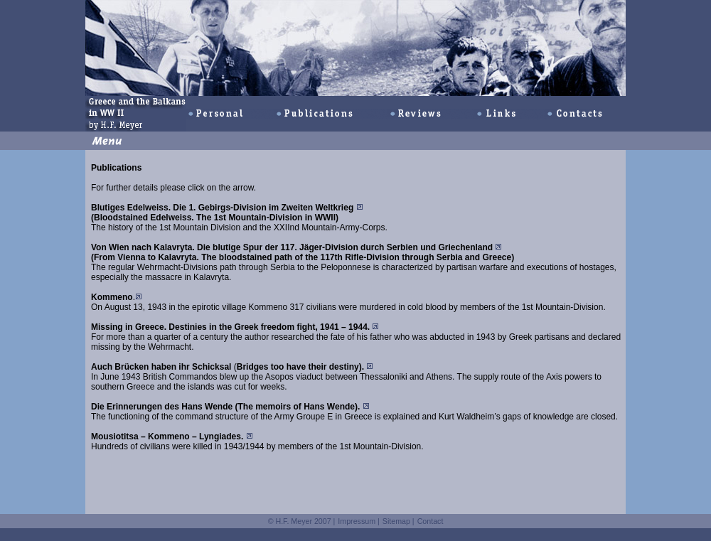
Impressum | (358, 521)
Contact (430, 521)
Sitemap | (399, 521)
